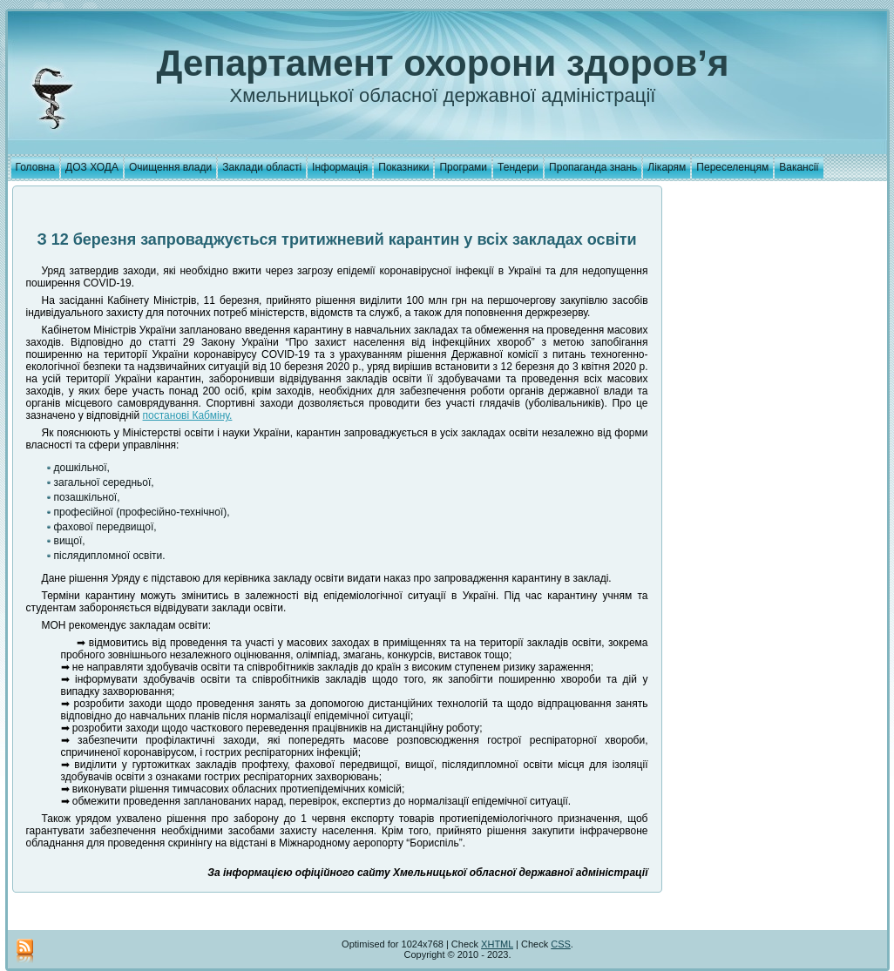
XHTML (497, 944)
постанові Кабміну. (188, 415)
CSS (561, 944)
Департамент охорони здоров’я (443, 63)
